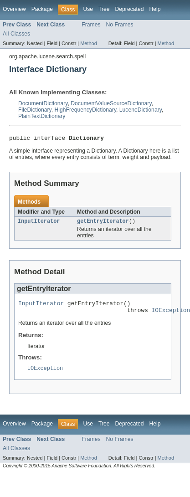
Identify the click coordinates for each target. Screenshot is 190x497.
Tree (104, 9)
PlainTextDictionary (41, 116)
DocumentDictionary (43, 103)
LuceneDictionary (140, 110)
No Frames (120, 24)
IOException (45, 374)
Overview (14, 9)
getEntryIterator (103, 223)
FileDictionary (34, 110)
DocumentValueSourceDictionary (111, 103)
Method (88, 43)
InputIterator (39, 223)
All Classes (16, 34)
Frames (91, 24)
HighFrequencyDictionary (86, 110)
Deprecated (129, 9)
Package (42, 9)
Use (88, 9)
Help (154, 9)
